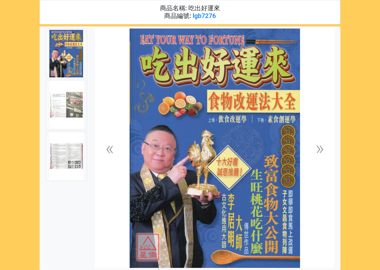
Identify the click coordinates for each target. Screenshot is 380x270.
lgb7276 (204, 16)
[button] (109, 148)
